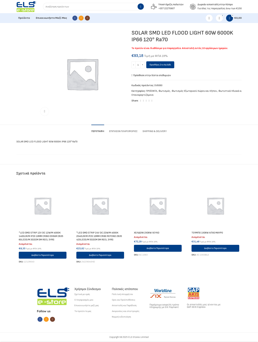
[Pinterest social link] (146, 101)
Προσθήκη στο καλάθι (160, 64)
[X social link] (143, 101)
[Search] (93, 6)
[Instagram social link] (87, 18)
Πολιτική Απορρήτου (122, 294)
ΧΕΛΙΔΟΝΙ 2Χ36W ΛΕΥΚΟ (146, 232)
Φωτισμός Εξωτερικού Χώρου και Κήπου (194, 91)
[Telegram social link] (152, 101)
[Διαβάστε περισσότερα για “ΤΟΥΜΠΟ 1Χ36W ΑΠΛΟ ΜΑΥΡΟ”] (215, 248)
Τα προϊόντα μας (82, 311)
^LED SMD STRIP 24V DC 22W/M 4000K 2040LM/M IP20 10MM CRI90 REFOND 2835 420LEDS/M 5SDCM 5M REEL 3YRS (99, 236)
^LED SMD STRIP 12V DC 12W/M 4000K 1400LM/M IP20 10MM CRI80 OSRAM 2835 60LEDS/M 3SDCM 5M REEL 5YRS (41, 236)
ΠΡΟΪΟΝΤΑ (151, 91)
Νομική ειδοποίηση (121, 316)
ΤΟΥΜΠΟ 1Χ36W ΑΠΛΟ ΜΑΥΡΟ (207, 232)
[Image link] (53, 296)
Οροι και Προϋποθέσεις (123, 299)
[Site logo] (26, 6)
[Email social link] (81, 18)
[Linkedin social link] (149, 101)
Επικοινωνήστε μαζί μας (86, 305)
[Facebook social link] (74, 18)
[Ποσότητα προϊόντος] (138, 64)
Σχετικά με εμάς (82, 294)
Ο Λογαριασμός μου (83, 299)
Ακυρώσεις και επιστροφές (125, 311)
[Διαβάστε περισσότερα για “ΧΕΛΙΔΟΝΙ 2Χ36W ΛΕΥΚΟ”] (158, 248)
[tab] (97, 130)
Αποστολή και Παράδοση (124, 305)
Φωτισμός (164, 91)
